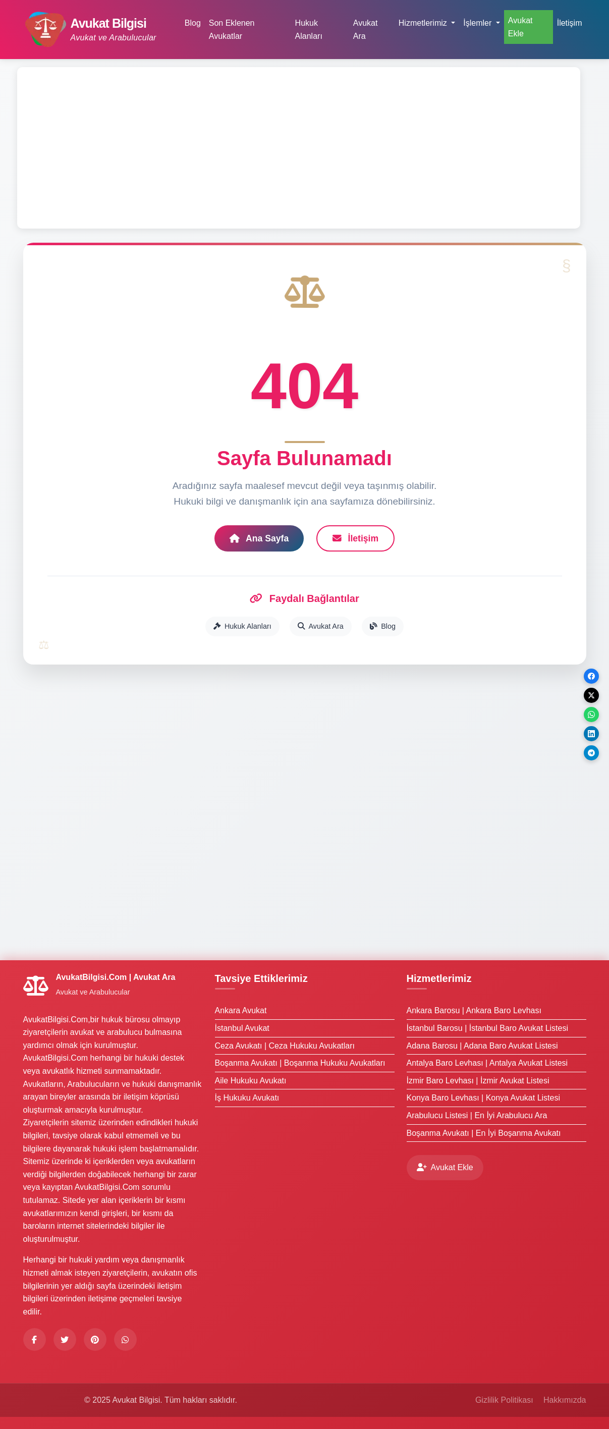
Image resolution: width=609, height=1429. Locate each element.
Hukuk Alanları (308, 29)
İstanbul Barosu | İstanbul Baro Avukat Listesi (488, 1028)
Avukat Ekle (520, 27)
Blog (193, 23)
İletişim (569, 23)
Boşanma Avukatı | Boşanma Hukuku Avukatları (300, 1063)
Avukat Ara (365, 29)
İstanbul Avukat (242, 1028)
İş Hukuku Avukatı (247, 1097)
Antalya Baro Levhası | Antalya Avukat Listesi (487, 1063)
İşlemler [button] (478, 23)
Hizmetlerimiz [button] (424, 23)
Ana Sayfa (259, 538)
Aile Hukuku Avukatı (251, 1080)
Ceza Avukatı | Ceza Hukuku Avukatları (285, 1045)
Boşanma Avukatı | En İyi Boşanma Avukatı (484, 1133)
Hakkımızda (564, 1400)
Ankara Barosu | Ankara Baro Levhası (474, 1010)
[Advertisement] (298, 147)
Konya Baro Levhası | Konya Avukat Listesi (484, 1097)
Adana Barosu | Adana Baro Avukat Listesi (482, 1045)
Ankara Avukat (241, 1010)
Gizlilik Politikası (504, 1400)
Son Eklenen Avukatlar (232, 29)
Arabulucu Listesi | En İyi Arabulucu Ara (477, 1115)
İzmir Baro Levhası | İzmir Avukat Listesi (478, 1080)
